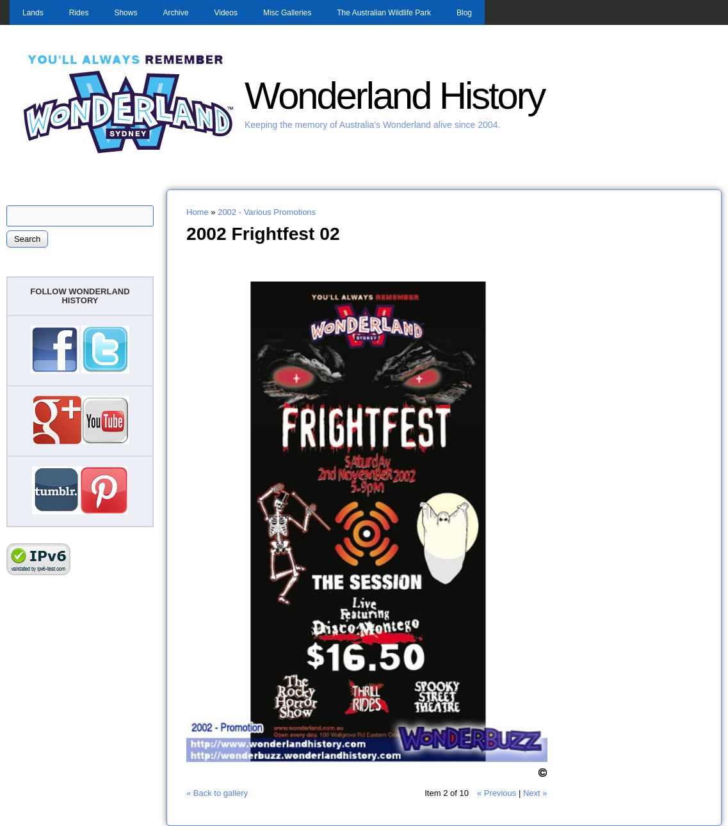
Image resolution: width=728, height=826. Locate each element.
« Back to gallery (217, 793)
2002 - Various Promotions (267, 212)
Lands (33, 12)
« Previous (496, 793)
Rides (79, 12)
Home (197, 212)
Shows (125, 12)
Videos (225, 12)
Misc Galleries (287, 12)
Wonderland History (394, 95)
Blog (464, 12)
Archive (175, 12)
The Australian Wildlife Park (384, 12)
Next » (535, 793)
